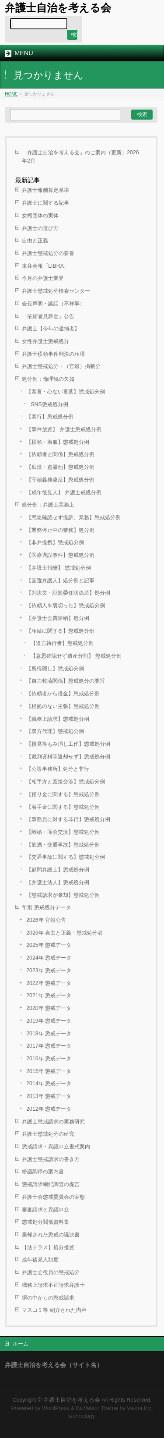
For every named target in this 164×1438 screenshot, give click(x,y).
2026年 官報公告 (46, 920)
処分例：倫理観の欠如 (48, 379)
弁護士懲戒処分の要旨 (48, 253)
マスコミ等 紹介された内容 (54, 1310)
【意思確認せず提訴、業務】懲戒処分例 (73, 517)
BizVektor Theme (97, 1408)
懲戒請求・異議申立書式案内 (56, 1147)
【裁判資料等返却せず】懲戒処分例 (68, 757)
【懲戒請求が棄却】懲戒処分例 (63, 895)
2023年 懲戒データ (48, 970)
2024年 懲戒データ (48, 958)
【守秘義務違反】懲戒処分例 (60, 480)
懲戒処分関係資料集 (45, 1222)
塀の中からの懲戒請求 (48, 1298)
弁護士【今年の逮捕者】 (51, 329)
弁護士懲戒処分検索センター (56, 291)
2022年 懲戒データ (48, 983)
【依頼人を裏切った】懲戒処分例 (65, 605)
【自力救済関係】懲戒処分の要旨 (65, 681)
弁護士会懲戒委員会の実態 (53, 1197)
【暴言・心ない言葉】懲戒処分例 (65, 392)
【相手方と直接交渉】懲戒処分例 (65, 782)
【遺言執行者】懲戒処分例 (62, 643)
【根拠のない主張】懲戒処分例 (63, 706)
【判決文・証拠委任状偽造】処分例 (68, 593)
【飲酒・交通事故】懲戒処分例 (63, 845)
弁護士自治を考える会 (58, 8)
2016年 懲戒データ (48, 1058)
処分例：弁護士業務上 (48, 505)
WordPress (55, 1408)
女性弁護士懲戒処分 (45, 341)
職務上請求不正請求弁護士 (53, 1285)
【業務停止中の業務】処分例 (60, 530)
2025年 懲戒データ (48, 945)
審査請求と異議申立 (45, 1210)
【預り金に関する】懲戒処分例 (63, 794)
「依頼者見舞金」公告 (48, 316)
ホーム (20, 1344)
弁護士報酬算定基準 (45, 190)
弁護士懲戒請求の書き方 (51, 1159)
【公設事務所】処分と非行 (57, 769)
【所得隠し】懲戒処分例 (55, 669)
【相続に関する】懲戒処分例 (60, 631)
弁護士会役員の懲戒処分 (51, 1272)
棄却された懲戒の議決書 (51, 1235)
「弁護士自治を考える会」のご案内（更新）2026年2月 (80, 156)
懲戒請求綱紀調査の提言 (51, 1184)
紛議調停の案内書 (43, 1172)
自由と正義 (35, 240)
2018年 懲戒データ (48, 1034)
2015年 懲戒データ (48, 1071)
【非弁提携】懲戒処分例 (55, 542)
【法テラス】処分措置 (48, 1247)
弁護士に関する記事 (45, 203)
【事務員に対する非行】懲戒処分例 (68, 819)
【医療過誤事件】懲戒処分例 (60, 555)
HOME (11, 94)
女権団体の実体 (40, 216)
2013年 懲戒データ (48, 1096)
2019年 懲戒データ (48, 1021)
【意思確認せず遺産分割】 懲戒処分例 (76, 656)
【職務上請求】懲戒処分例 (57, 719)
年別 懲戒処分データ (46, 907)
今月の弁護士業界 (43, 278)
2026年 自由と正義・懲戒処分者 (64, 933)
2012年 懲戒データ (48, 1109)
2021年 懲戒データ (48, 995)
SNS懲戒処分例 (49, 404)
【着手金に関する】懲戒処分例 (63, 807)
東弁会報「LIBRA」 (45, 266)
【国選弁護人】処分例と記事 (60, 580)
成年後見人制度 (40, 1260)
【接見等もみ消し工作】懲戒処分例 (68, 744)
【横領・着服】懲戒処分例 (57, 442)
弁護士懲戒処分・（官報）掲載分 (61, 366)
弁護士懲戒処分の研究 (48, 1134)
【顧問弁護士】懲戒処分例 (57, 870)
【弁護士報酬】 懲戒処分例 (58, 568)
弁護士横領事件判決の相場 (53, 354)
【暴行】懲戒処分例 (49, 417)
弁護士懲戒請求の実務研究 (53, 1122)
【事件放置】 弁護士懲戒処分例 (63, 429)
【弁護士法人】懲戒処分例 (57, 882)
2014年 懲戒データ (48, 1083)
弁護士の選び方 (40, 228)
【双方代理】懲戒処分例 (55, 731)
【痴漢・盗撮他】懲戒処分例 (60, 467)
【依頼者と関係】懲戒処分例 (60, 454)
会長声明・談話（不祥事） (53, 304)
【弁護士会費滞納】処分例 (57, 618)
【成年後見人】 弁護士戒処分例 (63, 492)
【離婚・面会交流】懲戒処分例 (63, 832)
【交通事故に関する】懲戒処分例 (65, 857)
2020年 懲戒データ (48, 1008)
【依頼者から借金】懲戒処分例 (63, 694)
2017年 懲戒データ (48, 1046)
